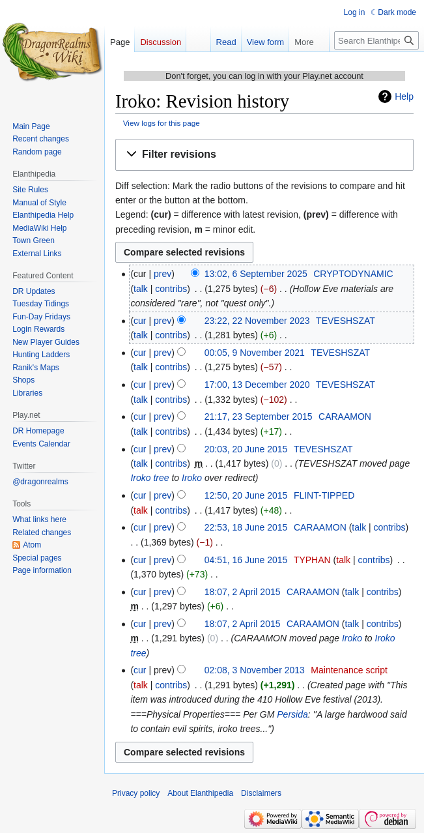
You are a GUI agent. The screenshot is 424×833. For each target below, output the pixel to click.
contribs (171, 289)
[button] (264, 155)
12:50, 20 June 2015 (246, 495)
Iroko (192, 478)
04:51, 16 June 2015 (246, 560)
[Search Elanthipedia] (376, 40)
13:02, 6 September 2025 (256, 274)
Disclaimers (261, 793)
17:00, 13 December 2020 (257, 384)
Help (404, 96)
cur (140, 320)
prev (162, 274)
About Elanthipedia (200, 793)
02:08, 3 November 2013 (255, 670)
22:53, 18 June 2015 (246, 527)
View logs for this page (161, 123)
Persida (292, 714)
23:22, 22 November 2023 (257, 320)
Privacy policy (136, 793)
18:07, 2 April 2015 (243, 592)
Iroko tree (149, 478)
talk (141, 289)
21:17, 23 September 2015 (259, 416)
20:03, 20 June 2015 (246, 449)
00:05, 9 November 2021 (255, 352)
